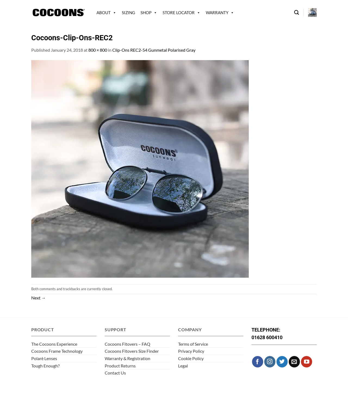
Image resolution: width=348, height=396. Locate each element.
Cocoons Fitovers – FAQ (127, 343)
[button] (312, 12)
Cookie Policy (191, 358)
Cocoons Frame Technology (57, 351)
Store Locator (179, 12)
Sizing (128, 12)
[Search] (296, 12)
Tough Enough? (45, 365)
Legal (183, 365)
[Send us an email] (294, 361)
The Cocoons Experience (54, 343)
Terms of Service (193, 343)
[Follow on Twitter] (282, 361)
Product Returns (120, 365)
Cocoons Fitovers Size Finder (132, 351)
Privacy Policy (191, 351)
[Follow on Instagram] (269, 361)
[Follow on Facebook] (257, 361)
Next (38, 297)
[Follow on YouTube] (306, 361)
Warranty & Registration (127, 358)
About (104, 12)
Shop (146, 12)
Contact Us (115, 372)
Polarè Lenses (44, 358)
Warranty (217, 12)
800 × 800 (97, 49)
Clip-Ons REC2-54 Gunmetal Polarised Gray (153, 49)
